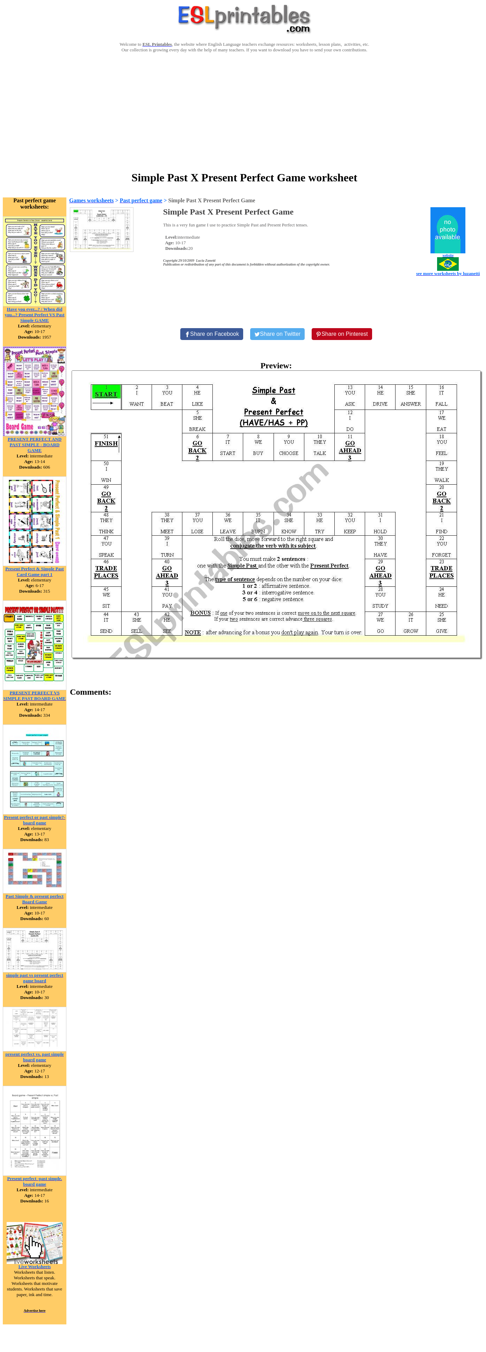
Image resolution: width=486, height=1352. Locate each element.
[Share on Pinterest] (342, 334)
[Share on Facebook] (211, 334)
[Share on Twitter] (277, 334)
